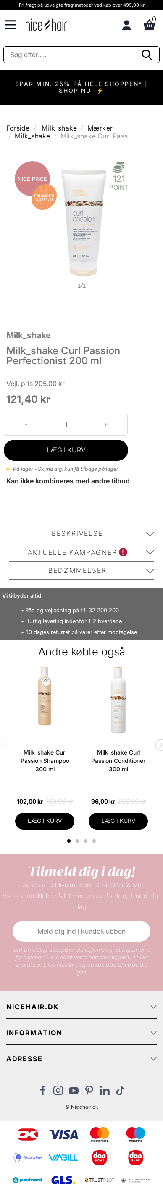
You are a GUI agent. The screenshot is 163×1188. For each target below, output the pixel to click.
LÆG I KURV (66, 450)
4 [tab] (95, 841)
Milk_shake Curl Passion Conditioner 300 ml (118, 761)
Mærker (100, 128)
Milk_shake (59, 128)
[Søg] (81, 54)
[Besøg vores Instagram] (58, 1093)
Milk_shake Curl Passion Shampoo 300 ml (45, 761)
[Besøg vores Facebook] (43, 1093)
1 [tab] (69, 841)
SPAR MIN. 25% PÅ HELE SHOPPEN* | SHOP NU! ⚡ (81, 87)
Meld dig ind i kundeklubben (81, 931)
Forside (17, 128)
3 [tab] (87, 841)
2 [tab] (78, 841)
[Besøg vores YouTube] (74, 1093)
